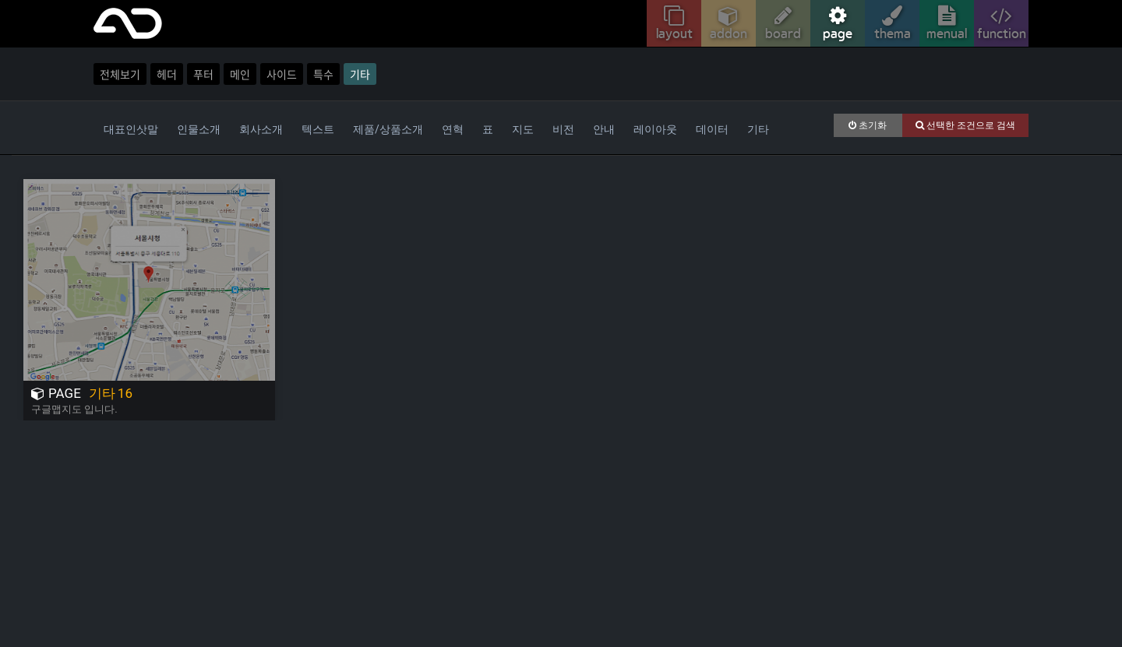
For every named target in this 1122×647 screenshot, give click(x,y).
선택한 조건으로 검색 (965, 125)
